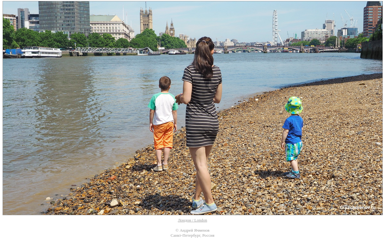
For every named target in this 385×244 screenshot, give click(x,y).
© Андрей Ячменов (192, 230)
